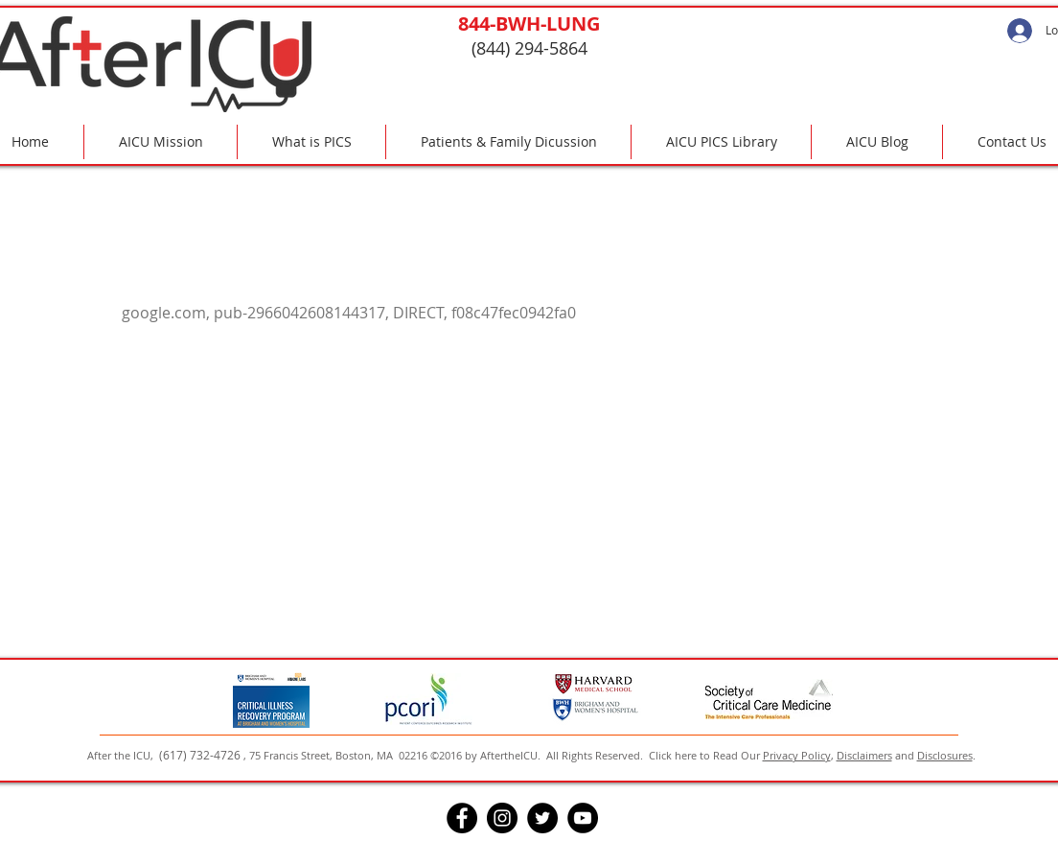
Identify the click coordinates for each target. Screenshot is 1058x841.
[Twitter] (542, 818)
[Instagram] (502, 818)
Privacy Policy (797, 755)
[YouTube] (582, 818)
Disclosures (945, 755)
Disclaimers (864, 755)
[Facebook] (462, 818)
